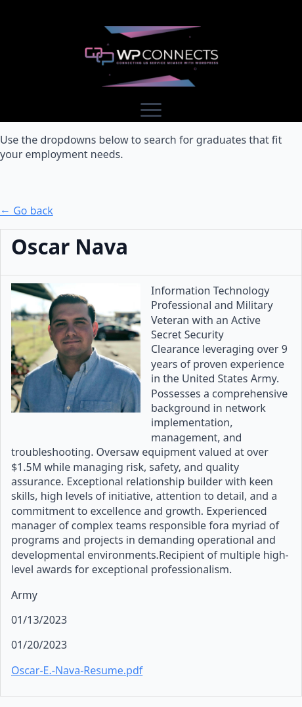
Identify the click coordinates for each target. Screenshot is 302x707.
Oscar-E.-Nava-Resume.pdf (76, 670)
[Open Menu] (151, 110)
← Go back (26, 210)
